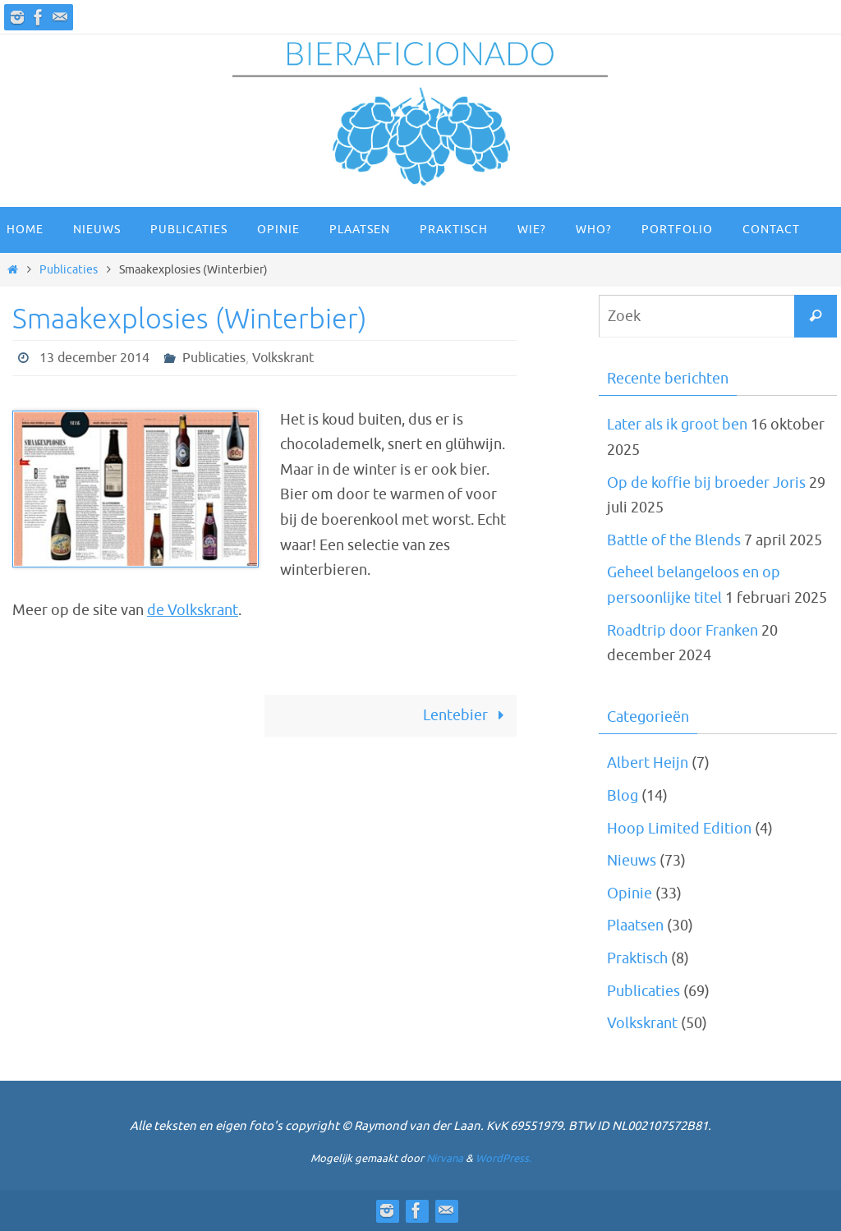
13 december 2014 (94, 358)
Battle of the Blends (674, 540)
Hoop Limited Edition (679, 829)
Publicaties (68, 269)
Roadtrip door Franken (682, 631)
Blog (622, 796)
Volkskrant (283, 358)
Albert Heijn (647, 763)
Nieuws (631, 861)
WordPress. (503, 1158)
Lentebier (467, 715)
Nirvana (444, 1158)
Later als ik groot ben (677, 425)
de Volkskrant (192, 610)
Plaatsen (635, 925)
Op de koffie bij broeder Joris (706, 483)
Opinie (629, 893)
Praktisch (637, 958)
